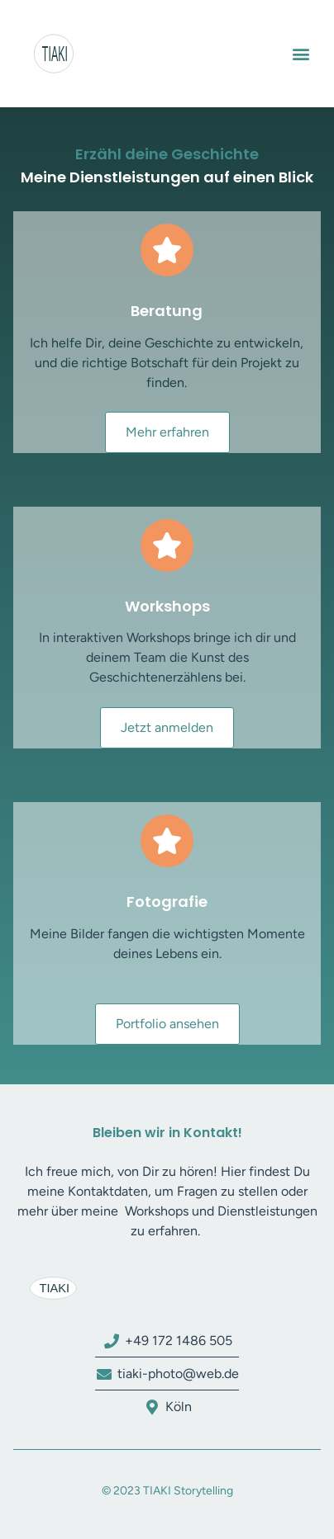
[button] (300, 54)
